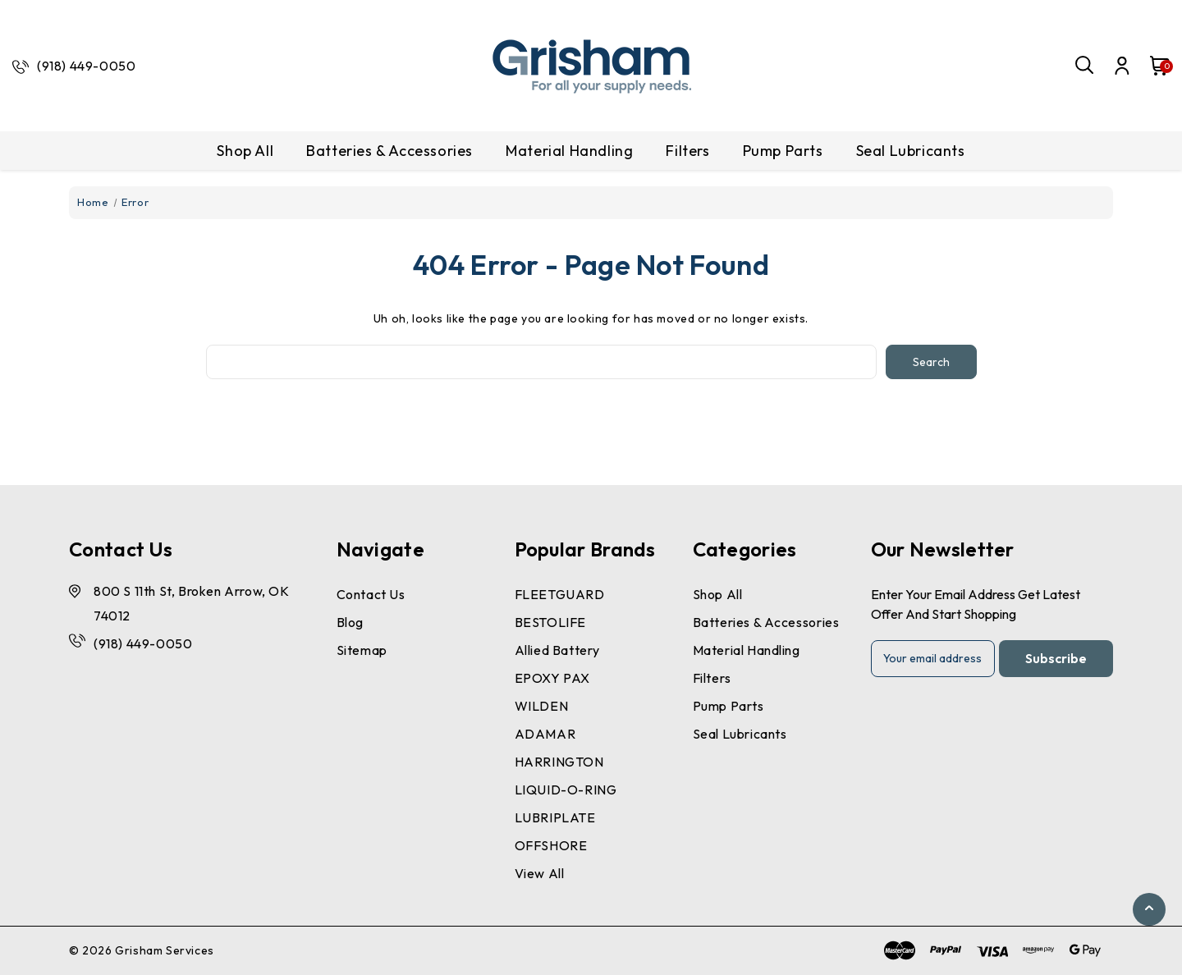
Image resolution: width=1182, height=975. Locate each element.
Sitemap (362, 650)
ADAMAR (545, 734)
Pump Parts (783, 150)
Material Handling (569, 150)
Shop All (245, 150)
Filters (687, 150)
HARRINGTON (559, 761)
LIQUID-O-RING (566, 789)
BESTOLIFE (550, 622)
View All (540, 873)
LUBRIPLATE (555, 817)
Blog (350, 622)
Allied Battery (557, 650)
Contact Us (371, 594)
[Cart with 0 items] (1152, 66)
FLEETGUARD (560, 594)
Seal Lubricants (910, 150)
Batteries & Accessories (389, 150)
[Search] (1085, 66)
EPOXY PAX (552, 678)
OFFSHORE (551, 845)
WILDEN (542, 706)
